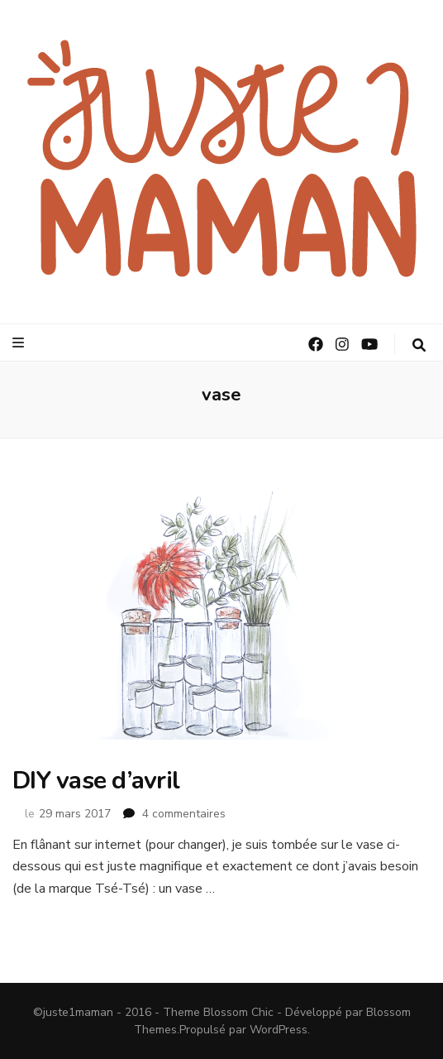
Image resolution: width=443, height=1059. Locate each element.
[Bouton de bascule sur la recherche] (419, 345)
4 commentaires (184, 814)
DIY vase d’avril (95, 781)
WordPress (278, 1029)
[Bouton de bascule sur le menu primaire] (20, 343)
